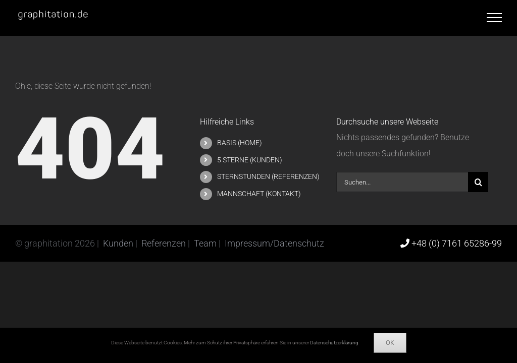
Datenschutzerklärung (334, 342)
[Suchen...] (402, 182)
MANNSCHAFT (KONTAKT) (259, 194)
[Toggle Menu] (494, 17)
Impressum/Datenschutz (274, 243)
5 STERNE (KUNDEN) (249, 160)
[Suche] (478, 182)
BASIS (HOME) (239, 143)
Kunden (119, 243)
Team (206, 243)
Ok (390, 342)
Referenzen (164, 243)
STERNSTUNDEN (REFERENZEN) (268, 176)
